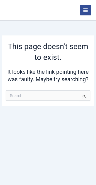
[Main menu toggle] (85, 10)
